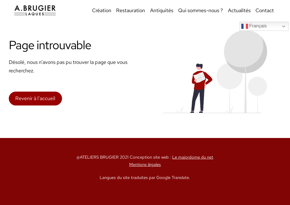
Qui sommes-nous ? (200, 10)
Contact (264, 10)
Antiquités (161, 10)
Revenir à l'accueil (35, 98)
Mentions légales (145, 164)
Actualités (239, 10)
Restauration (130, 10)
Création (101, 10)
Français (254, 26)
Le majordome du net (192, 157)
